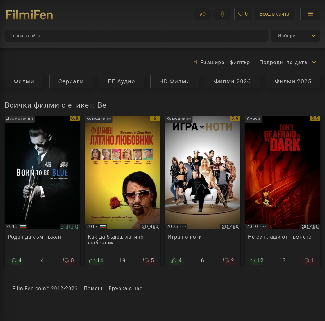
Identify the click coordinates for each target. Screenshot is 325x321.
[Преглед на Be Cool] (202, 191)
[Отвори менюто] (310, 14)
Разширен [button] (221, 62)
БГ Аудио (121, 81)
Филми (24, 81)
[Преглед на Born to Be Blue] (42, 191)
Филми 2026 (232, 81)
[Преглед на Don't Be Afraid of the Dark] (282, 191)
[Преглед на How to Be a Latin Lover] (122, 191)
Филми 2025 (293, 81)
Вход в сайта (274, 14)
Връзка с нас (125, 288)
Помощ (93, 288)
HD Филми (174, 81)
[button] (202, 14)
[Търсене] (136, 36)
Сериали (71, 81)
